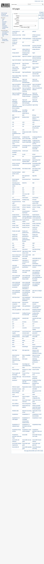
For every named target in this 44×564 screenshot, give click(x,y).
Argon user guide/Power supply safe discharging (26, 101)
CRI (13, 129)
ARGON (34, 31)
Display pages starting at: (17, 17)
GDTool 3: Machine (26, 207)
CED (33, 122)
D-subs (23, 154)
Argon (33, 52)
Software (3, 24)
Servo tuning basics (26, 403)
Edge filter (34, 175)
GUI (13, 211)
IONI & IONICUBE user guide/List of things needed (26, 277)
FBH (13, 188)
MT (33, 342)
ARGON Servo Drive (16, 35)
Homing (34, 251)
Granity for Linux (25, 227)
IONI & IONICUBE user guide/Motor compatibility (36, 284)
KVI (23, 323)
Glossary (3, 28)
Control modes (35, 150)
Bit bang (34, 115)
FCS (13, 190)
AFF (23, 31)
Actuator (14, 49)
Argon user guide (36, 75)
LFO (13, 325)
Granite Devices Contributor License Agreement (16, 216)
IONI (33, 254)
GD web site (3, 14)
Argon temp (24, 75)
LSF (33, 325)
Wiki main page (4, 13)
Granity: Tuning (15, 227)
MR (23, 342)
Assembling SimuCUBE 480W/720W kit (25, 112)
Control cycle (25, 150)
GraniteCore (35, 211)
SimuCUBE (24, 434)
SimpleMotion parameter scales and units (37, 431)
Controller (14, 154)
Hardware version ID (16, 251)
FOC (23, 192)
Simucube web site (4, 15)
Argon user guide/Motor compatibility (15, 101)
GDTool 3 (14, 205)
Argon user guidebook (27, 105)
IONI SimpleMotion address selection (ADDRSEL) (26, 299)
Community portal (5, 31)
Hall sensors (25, 249)
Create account (37, 1)
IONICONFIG (15, 258)
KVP (33, 323)
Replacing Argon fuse (37, 386)
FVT (13, 197)
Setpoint (34, 403)
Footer (23, 201)
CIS (13, 126)
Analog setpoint (15, 52)
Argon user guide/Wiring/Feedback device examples (17, 106)
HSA (33, 247)
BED (23, 115)
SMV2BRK (34, 388)
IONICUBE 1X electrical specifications (35, 262)
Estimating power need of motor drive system (16, 184)
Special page (14, 4)
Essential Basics (35, 179)
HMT (23, 247)
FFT (33, 190)
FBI (23, 188)
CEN (23, 124)
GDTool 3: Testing (36, 207)
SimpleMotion (15, 414)
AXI (23, 42)
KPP (13, 323)
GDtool (23, 209)
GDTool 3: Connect (26, 205)
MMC (33, 338)
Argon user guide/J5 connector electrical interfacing (26, 89)
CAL (13, 122)
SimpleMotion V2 (26, 414)
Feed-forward (35, 197)
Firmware (34, 199)
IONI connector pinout (37, 297)
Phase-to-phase (15, 369)
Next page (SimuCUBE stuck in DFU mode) (33, 450)
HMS (13, 247)
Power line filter (35, 369)
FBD (33, 182)
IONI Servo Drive (16, 297)
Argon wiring (35, 105)
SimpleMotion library (36, 424)
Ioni (2, 20)
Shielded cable (15, 410)
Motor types (24, 358)
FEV (23, 190)
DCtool (33, 154)
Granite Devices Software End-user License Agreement (36, 216)
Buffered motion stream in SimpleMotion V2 (36, 119)
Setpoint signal (15, 405)
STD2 (13, 394)
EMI (13, 175)
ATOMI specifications (26, 38)
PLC (13, 367)
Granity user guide (16, 231)
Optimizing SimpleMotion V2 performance (36, 360)
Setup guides (4, 25)
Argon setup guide (16, 72)
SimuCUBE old (15, 447)
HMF (13, 245)
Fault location (25, 197)
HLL (13, 243)
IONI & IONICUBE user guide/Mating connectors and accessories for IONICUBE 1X (26, 285)
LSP (13, 327)
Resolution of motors (16, 388)
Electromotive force (26, 179)
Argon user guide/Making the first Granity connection (26, 95)
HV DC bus (14, 249)
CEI (13, 124)
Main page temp (25, 350)
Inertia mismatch (15, 313)
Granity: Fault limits (36, 223)
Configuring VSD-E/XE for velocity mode (16, 142)
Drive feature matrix (26, 168)
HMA (23, 243)
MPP (13, 342)
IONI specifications (26, 306)
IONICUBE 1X (15, 260)
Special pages (4, 39)
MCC (13, 338)
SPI (23, 390)
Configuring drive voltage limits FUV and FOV (36, 142)
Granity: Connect (26, 223)
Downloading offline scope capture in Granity (36, 165)
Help (3, 35)
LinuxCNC (24, 327)
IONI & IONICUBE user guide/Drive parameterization (36, 272)
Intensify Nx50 (25, 318)
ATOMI (23, 35)
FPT (13, 194)
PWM (23, 367)
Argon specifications (26, 72)
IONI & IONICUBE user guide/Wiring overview (16, 292)
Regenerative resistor (26, 386)
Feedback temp (25, 199)
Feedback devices (16, 199)
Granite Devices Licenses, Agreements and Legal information (27, 216)
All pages (41, 12)
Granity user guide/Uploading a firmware (26, 240)
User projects (4, 33)
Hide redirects (24, 27)
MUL (23, 344)
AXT (13, 45)
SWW (33, 394)
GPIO (33, 209)
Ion (13, 321)
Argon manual (35, 63)
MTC (13, 344)
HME (33, 243)
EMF (33, 172)
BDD (13, 115)
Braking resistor (25, 117)
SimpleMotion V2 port (37, 417)
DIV (23, 156)
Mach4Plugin (25, 346)
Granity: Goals (15, 225)
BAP (33, 110)
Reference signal (15, 386)
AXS (33, 42)
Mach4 (13, 346)
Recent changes (5, 34)
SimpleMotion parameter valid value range (16, 436)
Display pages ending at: (17, 22)
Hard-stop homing (36, 249)
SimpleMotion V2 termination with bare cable (26, 426)
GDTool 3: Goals (15, 207)
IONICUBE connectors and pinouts (15, 267)
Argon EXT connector (27, 56)
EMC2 (23, 172)
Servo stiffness (15, 403)
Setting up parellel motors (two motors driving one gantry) (36, 407)
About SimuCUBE (26, 45)
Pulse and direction (26, 376)
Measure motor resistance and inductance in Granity (37, 352)
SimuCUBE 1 (4, 21)
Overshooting (15, 364)
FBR (33, 188)
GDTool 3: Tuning (16, 209)
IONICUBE (24, 258)
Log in (42, 1)
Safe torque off (15, 396)
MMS (13, 340)
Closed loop (35, 131)
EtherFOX (24, 182)
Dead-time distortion (16, 160)
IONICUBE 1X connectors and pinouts (25, 262)
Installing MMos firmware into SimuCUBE (35, 315)
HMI (33, 245)
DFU (13, 156)
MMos (23, 340)
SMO (23, 388)
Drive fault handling (16, 168)
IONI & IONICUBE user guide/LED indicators (16, 277)
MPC (33, 340)
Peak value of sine (36, 367)
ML (23, 338)
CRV (23, 129)
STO (23, 394)
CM (23, 126)
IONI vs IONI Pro (26, 309)
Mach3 (33, 344)
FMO (13, 192)
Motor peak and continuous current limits (16, 360)
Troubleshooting (5, 27)
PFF (33, 364)
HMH (23, 245)
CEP (33, 124)
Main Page (14, 350)
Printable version (5, 40)
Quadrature (14, 380)
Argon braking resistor (27, 60)
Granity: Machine (26, 225)
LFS (23, 325)
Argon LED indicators (16, 60)
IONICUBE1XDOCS (36, 258)
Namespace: (16, 26)
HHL (33, 238)
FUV (33, 194)
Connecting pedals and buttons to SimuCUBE (36, 147)
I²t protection (35, 321)
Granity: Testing (35, 225)
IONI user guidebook (16, 309)
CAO (23, 122)
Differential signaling (26, 163)
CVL (33, 129)
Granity (13, 223)
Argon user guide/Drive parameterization (25, 81)
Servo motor (14, 400)
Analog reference (36, 49)
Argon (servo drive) (16, 56)
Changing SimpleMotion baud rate (16, 133)
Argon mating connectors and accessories (15, 69)
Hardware (4, 23)
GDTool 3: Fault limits (37, 205)
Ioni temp (24, 321)
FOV (33, 192)
